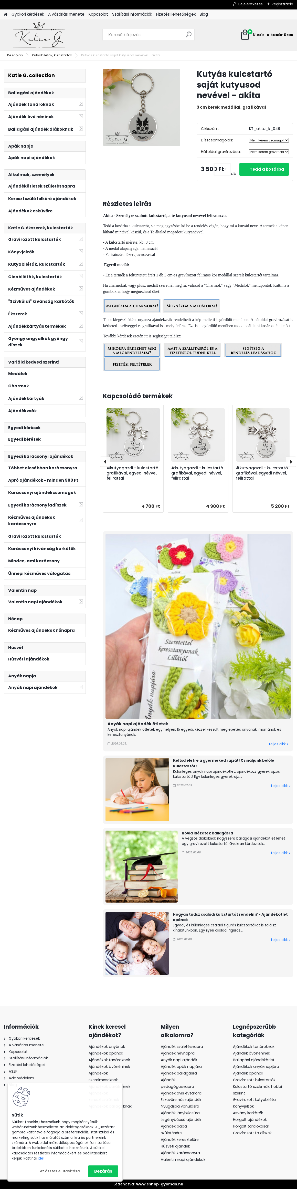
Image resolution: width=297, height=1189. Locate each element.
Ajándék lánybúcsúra (180, 1112)
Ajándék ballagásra (179, 1073)
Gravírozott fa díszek (252, 1132)
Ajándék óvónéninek (251, 1053)
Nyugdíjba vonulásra (180, 1106)
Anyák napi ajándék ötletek (138, 724)
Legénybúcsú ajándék (181, 1119)
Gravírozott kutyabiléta (254, 1099)
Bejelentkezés (250, 4)
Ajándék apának (248, 1073)
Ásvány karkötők (248, 1112)
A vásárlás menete (66, 14)
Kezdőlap (15, 55)
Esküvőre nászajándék (181, 1099)
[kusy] (222, 169)
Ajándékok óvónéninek (109, 1066)
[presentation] (105, 462)
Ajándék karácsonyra (180, 1152)
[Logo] (39, 35)
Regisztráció (282, 4)
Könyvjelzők (243, 1106)
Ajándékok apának (106, 1053)
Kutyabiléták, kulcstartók (52, 55)
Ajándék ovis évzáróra (181, 1093)
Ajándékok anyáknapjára (256, 1066)
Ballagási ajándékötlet (253, 1059)
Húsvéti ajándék (175, 1146)
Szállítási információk (132, 14)
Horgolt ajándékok (250, 1119)
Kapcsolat (98, 14)
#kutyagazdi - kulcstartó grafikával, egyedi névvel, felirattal (132, 473)
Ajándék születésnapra (182, 1046)
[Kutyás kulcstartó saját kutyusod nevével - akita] (141, 107)
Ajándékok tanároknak (109, 1059)
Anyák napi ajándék (179, 1059)
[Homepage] (5, 14)
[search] (189, 37)
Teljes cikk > (278, 744)
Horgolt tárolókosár (251, 1126)
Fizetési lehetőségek (176, 14)
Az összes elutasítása (60, 1171)
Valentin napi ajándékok (183, 1159)
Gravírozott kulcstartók (254, 1079)
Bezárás (103, 1171)
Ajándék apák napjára (181, 1066)
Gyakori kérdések (28, 14)
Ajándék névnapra (178, 1053)
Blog (204, 14)
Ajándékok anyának (107, 1046)
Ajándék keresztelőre (180, 1139)
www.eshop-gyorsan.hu (159, 1184)
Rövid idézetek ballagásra (207, 833)
